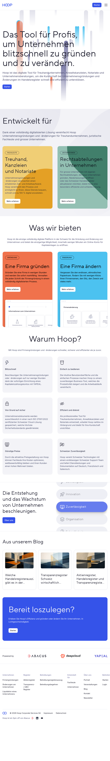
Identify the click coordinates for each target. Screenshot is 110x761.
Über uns (9, 520)
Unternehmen (73, 687)
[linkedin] (37, 718)
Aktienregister (29, 680)
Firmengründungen (10, 680)
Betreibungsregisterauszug (51, 680)
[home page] (7, 5)
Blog (86, 689)
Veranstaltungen (90, 684)
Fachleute (71, 682)
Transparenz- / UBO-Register (29, 686)
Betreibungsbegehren (49, 684)
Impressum (48, 713)
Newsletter (88, 698)
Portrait (87, 680)
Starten (97, 5)
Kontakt (87, 693)
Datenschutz (61, 713)
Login (104, 684)
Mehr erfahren (13, 201)
